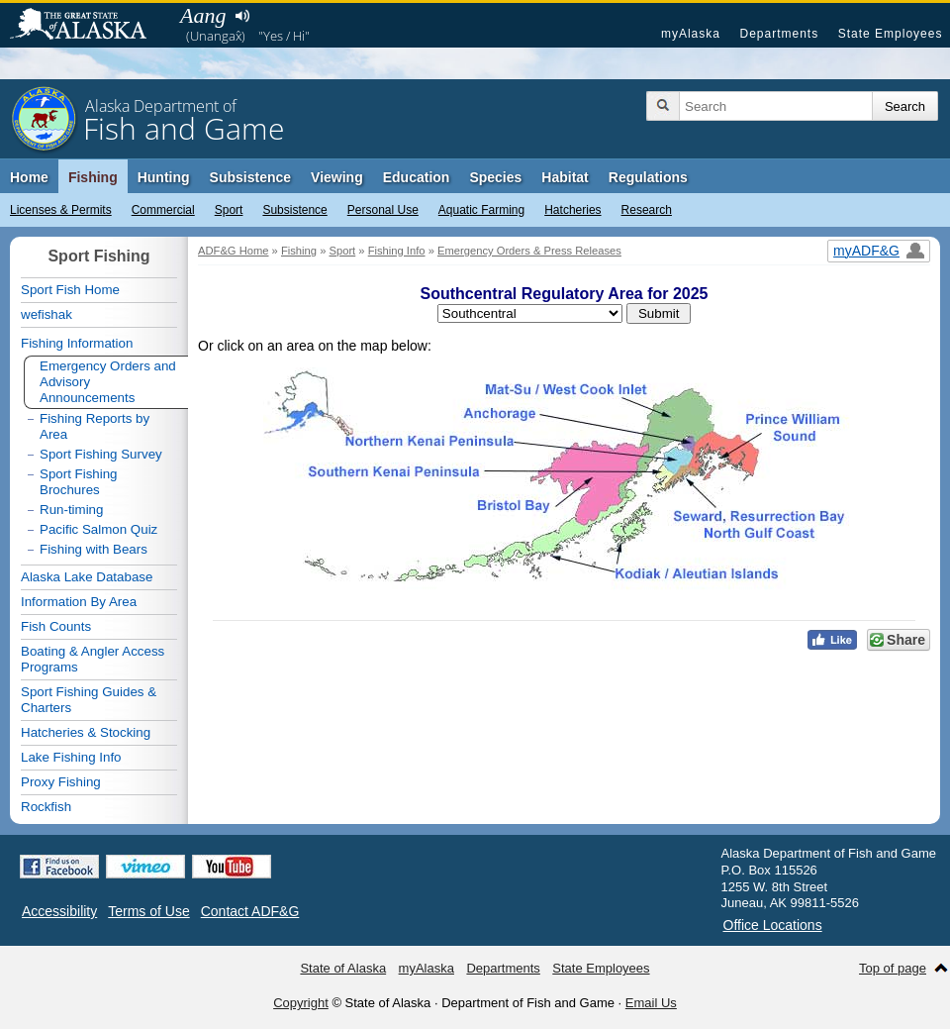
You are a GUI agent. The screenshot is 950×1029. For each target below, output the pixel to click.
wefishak (46, 314)
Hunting (164, 177)
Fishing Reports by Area (94, 426)
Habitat (564, 177)
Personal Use (383, 210)
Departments (778, 34)
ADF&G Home (233, 251)
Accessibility (59, 911)
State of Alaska (88, 26)
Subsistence (294, 210)
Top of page (892, 968)
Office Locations (772, 925)
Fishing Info (397, 251)
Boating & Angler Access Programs (92, 659)
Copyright (301, 1002)
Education (416, 177)
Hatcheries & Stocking (85, 732)
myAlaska (690, 34)
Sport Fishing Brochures (79, 481)
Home (29, 177)
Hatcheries (572, 210)
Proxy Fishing (61, 781)
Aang (203, 15)
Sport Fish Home (70, 289)
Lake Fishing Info (71, 757)
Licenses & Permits (61, 210)
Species (495, 177)
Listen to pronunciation (242, 16)
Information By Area (79, 601)
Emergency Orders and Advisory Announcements (108, 382)
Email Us (651, 1002)
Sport (229, 210)
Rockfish (46, 806)
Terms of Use (148, 911)
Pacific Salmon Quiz (98, 529)
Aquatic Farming (481, 210)
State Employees (890, 34)
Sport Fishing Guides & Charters (88, 699)
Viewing (337, 177)
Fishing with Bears (93, 549)
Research (646, 210)
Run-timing (71, 509)
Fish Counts (56, 626)
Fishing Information (77, 343)
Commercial (163, 210)
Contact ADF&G (250, 911)
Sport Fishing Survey (101, 454)
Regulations (648, 177)
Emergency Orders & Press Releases (529, 251)
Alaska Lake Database (86, 576)
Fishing (93, 177)
